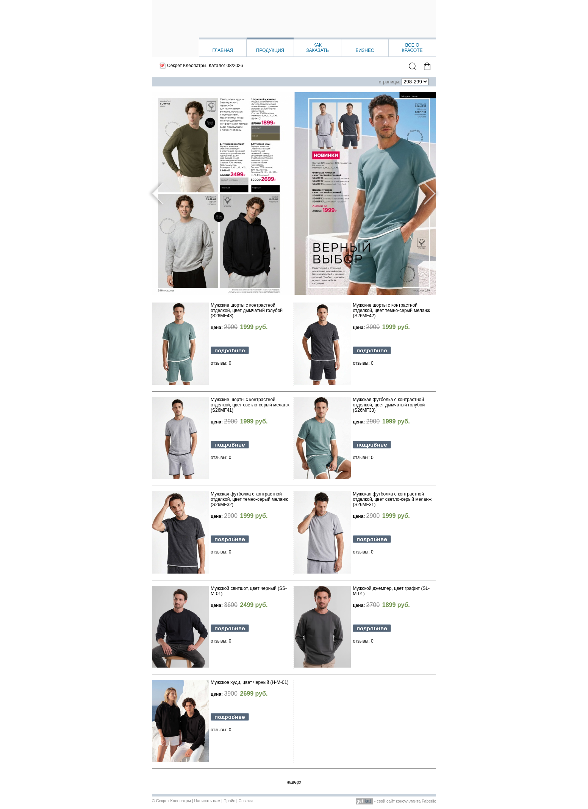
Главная (222, 50)
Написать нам (207, 800)
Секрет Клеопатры (173, 800)
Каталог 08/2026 (226, 65)
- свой (371, 801)
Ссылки (245, 800)
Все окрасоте (412, 47)
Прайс (229, 800)
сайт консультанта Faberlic (411, 801)
